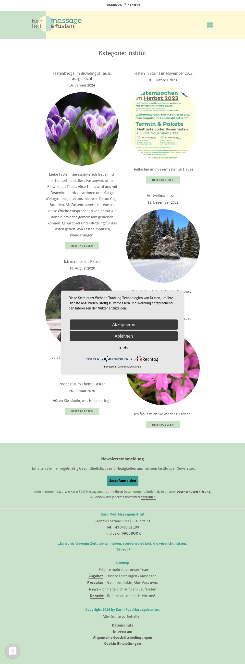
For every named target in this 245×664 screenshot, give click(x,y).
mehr (124, 347)
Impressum (122, 631)
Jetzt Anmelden (122, 480)
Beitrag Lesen (82, 246)
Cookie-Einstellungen (122, 643)
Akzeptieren (123, 324)
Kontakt (133, 4)
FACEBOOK (114, 4)
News (93, 589)
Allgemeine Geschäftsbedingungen (122, 637)
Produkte (95, 582)
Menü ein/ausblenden (210, 24)
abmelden (148, 497)
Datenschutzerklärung (193, 491)
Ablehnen (123, 336)
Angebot (95, 575)
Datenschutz (122, 625)
